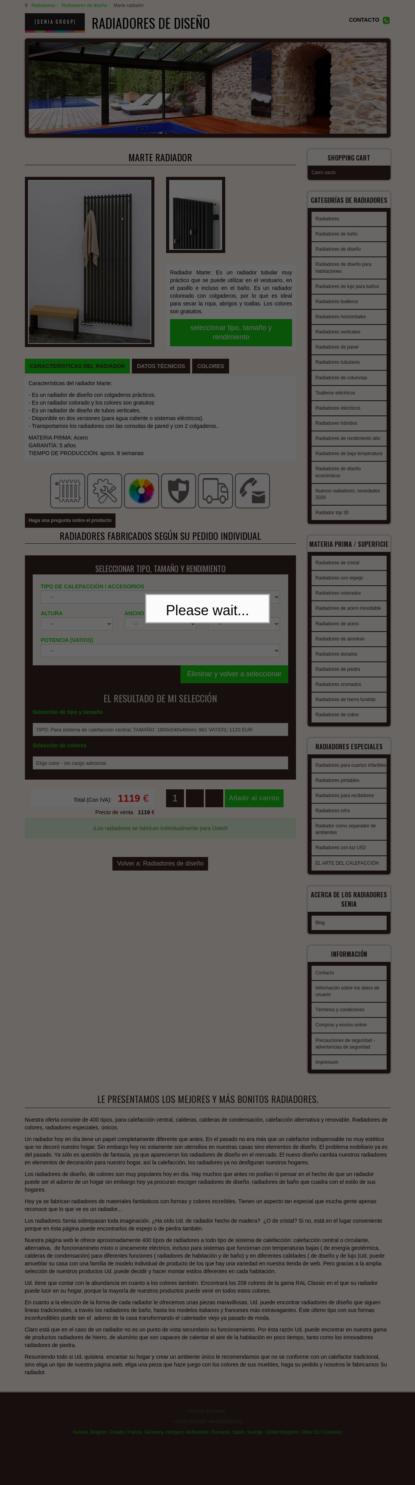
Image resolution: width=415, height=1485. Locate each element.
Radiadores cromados (338, 691)
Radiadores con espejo (339, 584)
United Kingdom (281, 1435)
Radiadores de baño (336, 236)
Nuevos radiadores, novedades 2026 (347, 496)
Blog (320, 929)
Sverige (255, 1435)
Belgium (98, 1435)
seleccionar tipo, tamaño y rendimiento (231, 271)
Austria (80, 1435)
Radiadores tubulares (337, 364)
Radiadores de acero (337, 630)
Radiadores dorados (336, 660)
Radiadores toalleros (336, 303)
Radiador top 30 (331, 514)
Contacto (324, 977)
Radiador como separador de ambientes (345, 840)
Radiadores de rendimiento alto (347, 440)
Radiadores (42, 5)
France (134, 1435)
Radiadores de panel (337, 349)
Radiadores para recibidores (344, 807)
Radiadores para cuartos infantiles (350, 776)
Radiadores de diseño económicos (338, 474)
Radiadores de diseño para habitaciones (343, 269)
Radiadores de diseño (83, 5)
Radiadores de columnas (341, 379)
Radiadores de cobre (337, 721)
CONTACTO (364, 20)
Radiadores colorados (338, 599)
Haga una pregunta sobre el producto (70, 428)
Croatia (117, 1435)
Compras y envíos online (341, 1029)
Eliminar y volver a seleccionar (234, 581)
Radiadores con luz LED (340, 859)
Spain (239, 1435)
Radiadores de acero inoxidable (348, 615)
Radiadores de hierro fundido (345, 706)
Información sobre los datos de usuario (347, 995)
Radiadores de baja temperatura (348, 455)
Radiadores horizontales (340, 318)
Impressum (326, 1066)
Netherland (197, 1435)
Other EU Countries (321, 1435)
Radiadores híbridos (336, 425)
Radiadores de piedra (337, 676)
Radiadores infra (332, 822)
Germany (153, 1435)
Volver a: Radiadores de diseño (160, 760)
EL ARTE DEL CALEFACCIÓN (347, 874)
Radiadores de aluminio (339, 645)
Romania (220, 1435)
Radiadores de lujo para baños (347, 288)
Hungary (174, 1435)
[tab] (77, 302)
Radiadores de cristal (337, 569)
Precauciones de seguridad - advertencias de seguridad (345, 1048)
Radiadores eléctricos (337, 410)
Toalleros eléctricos (335, 395)
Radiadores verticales (337, 334)
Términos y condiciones (339, 1014)
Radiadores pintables (337, 791)
